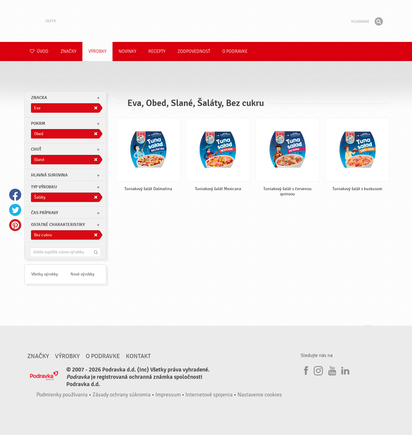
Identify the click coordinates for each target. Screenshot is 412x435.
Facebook (15, 195)
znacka (39, 97)
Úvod (39, 51)
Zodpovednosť (194, 51)
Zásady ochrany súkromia (121, 395)
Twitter (15, 210)
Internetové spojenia (209, 395)
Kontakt (138, 356)
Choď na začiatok (367, 331)
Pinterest (15, 225)
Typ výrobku (44, 187)
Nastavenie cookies (259, 395)
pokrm (38, 123)
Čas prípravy (44, 212)
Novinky (127, 51)
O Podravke (235, 51)
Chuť (36, 149)
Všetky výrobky (44, 274)
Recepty (156, 51)
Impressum (168, 395)
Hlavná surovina (49, 175)
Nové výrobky (83, 274)
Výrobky (97, 51)
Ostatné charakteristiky (58, 224)
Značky (68, 51)
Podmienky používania (62, 395)
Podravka (206, 21)
